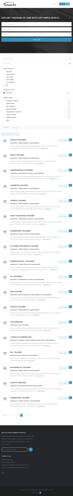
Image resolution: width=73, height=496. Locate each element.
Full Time (38, 93)
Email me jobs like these (11, 134)
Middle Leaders (38, 117)
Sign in (62, 4)
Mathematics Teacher (20, 367)
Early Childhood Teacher (22, 216)
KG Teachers (16, 276)
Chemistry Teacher (19, 185)
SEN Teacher (16, 292)
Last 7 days (9, 77)
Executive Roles (38, 109)
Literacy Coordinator (20, 337)
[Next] (28, 415)
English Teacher (18, 140)
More (8, 120)
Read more (44, 148)
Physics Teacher (18, 307)
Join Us (56, 4)
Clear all (15, 127)
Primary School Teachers (22, 261)
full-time (7, 127)
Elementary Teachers (20, 231)
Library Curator (38, 114)
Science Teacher (18, 200)
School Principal (18, 383)
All (7, 85)
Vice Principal (16, 322)
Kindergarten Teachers (38, 112)
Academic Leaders (38, 101)
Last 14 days (10, 79)
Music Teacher (17, 155)
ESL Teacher (16, 352)
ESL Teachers (38, 106)
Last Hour (9, 71)
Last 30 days (10, 82)
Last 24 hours (10, 74)
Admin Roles (38, 103)
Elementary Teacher (20, 398)
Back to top (36, 492)
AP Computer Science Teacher (24, 246)
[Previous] (5, 415)
